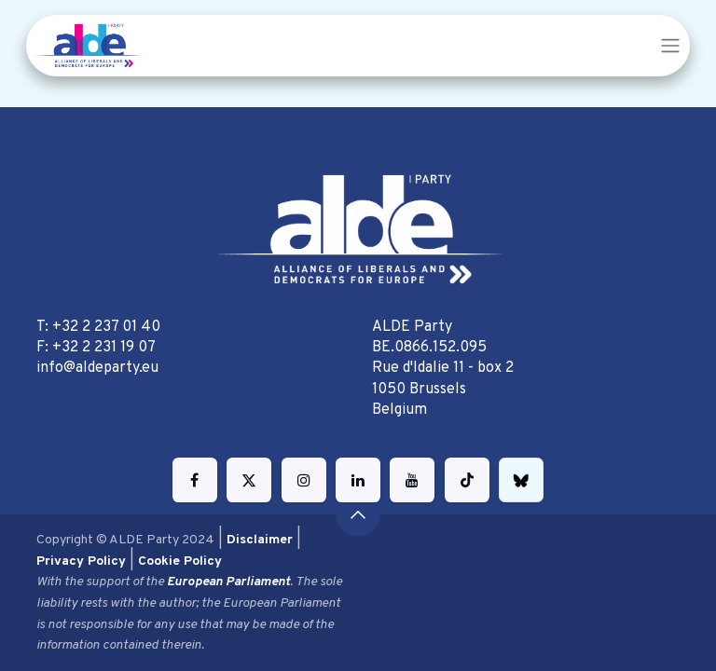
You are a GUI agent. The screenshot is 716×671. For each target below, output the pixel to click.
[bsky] (521, 480)
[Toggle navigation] (670, 45)
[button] (358, 514)
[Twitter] (249, 480)
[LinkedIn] (358, 480)
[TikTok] (467, 480)
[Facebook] (194, 480)
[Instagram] (304, 480)
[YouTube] (412, 480)
